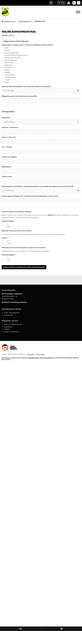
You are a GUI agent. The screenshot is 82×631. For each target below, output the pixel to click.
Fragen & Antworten (11, 332)
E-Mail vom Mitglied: (9, 157)
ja (8, 224)
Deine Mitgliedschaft (25, 21)
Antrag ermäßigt (8, 221)
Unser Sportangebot (12, 313)
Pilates (5, 70)
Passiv (5, 82)
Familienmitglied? (9, 255)
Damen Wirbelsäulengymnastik (15, 55)
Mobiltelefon (6, 167)
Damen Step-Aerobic (11, 58)
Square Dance (8, 75)
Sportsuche (8, 315)
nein (8, 227)
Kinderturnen (8, 63)
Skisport (6, 72)
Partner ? (5, 238)
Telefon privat (7, 176)
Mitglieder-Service (10, 21)
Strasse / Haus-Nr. (9, 137)
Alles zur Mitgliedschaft (13, 324)
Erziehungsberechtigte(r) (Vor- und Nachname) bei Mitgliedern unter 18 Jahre (30, 196)
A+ (63, 3)
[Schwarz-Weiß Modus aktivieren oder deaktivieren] (51, 3)
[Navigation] (77, 12)
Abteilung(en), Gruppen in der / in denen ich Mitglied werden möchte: (28, 45)
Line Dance (7, 67)
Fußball (6, 50)
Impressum (30, 354)
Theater (6, 80)
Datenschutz (40, 354)
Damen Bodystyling (10, 53)
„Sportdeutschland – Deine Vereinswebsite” (40, 357)
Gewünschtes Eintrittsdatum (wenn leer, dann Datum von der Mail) (26, 86)
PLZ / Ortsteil (7, 147)
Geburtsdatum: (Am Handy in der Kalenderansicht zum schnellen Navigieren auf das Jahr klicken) (38, 186)
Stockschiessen (9, 77)
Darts (5, 48)
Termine (7, 329)
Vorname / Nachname (10, 127)
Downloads (8, 327)
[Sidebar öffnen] (78, 3)
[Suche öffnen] (74, 3)
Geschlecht (6, 118)
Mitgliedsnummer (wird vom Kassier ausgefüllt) (19, 96)
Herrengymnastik (9, 60)
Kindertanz (7, 65)
